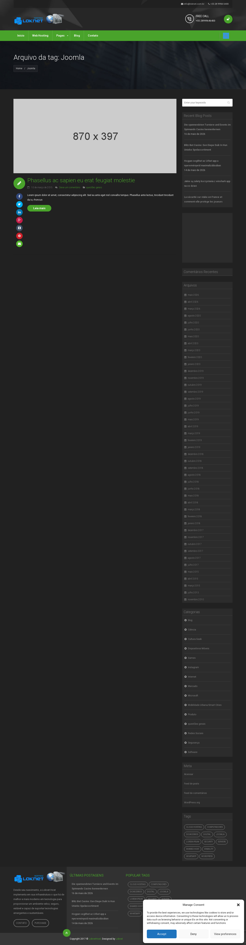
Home (19, 68)
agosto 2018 (194, 475)
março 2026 (194, 308)
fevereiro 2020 (195, 357)
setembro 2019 (195, 391)
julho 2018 (193, 481)
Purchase (40, 923)
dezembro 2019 (196, 371)
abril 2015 (193, 578)
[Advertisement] (211, 237)
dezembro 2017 (196, 530)
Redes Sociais (195, 733)
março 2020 (194, 350)
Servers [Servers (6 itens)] (222, 842)
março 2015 (194, 585)
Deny (193, 934)
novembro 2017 (196, 537)
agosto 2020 (194, 315)
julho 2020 (193, 322)
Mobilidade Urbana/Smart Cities (205, 705)
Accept (161, 934)
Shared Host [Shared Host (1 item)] (192, 849)
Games (192, 658)
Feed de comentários (195, 793)
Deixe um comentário (69, 187)
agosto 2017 (194, 558)
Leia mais (39, 208)
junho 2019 (193, 412)
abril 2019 (193, 426)
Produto (192, 714)
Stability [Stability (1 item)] (208, 849)
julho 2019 (193, 405)
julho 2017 (193, 565)
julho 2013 (193, 592)
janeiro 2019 (194, 447)
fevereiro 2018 (195, 516)
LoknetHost (95, 939)
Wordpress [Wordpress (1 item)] (207, 856)
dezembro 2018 (196, 454)
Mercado (192, 686)
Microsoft (193, 695)
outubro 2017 (195, 544)
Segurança (193, 742)
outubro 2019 (195, 385)
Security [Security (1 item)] (208, 842)
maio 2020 (193, 336)
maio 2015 (193, 571)
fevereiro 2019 (195, 440)
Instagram (193, 667)
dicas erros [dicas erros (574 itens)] (192, 834)
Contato (21, 923)
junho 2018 (193, 488)
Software (192, 752)
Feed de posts (191, 783)
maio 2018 (193, 495)
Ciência (192, 629)
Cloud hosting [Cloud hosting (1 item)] (194, 827)
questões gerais (94, 187)
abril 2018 (193, 502)
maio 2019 (193, 419)
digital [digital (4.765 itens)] (207, 834)
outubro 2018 (195, 461)
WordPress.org (192, 802)
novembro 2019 (196, 378)
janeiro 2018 (194, 523)
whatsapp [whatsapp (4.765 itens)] (191, 856)
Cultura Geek (195, 639)
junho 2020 (193, 329)
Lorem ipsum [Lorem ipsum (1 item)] (192, 842)
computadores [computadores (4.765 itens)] (215, 827)
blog (190, 620)
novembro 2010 (196, 599)
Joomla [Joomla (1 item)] (220, 834)
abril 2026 (193, 302)
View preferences (225, 934)
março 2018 (194, 509)
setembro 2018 (195, 468)
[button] (238, 905)
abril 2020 (193, 343)
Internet (192, 676)
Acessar (188, 774)
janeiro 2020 (194, 364)
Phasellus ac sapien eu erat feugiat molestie (81, 180)
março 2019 (194, 433)
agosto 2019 (194, 398)
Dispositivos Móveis (198, 648)
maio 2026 (193, 295)
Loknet (119, 939)
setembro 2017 (195, 551)
